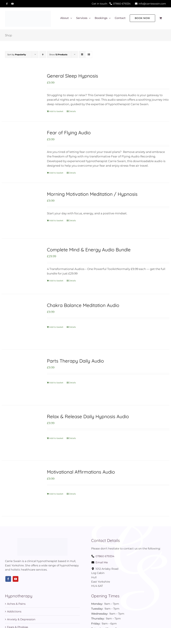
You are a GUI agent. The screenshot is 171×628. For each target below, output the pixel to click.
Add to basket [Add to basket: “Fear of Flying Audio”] (56, 172)
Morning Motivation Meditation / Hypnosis (92, 194)
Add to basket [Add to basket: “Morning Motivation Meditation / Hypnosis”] (56, 220)
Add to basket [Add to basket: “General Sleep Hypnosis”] (56, 111)
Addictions (14, 611)
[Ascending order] (42, 54)
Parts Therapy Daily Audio (75, 361)
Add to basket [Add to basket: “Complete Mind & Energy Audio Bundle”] (56, 280)
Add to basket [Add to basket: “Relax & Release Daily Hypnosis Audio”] (56, 438)
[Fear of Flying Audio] (21, 149)
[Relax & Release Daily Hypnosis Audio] (21, 433)
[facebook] (8, 579)
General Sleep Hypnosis (72, 76)
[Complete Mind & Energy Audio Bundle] (21, 266)
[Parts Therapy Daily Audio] (21, 377)
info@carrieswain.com (150, 3)
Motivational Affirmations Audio (81, 472)
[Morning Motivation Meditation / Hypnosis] (21, 210)
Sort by (16, 54)
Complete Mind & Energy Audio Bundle (89, 250)
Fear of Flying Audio (69, 132)
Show (58, 54)
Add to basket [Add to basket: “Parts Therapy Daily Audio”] (56, 382)
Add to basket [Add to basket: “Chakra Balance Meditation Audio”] (56, 327)
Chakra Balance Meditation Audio (83, 305)
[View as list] (89, 54)
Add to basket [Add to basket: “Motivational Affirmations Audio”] (56, 494)
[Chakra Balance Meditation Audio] (21, 321)
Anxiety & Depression (21, 619)
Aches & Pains (16, 603)
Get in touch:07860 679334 (111, 3)
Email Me (99, 562)
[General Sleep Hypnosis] (21, 92)
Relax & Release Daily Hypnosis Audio (88, 416)
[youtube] (15, 579)
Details (72, 111)
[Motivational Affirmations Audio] (21, 488)
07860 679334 (102, 556)
